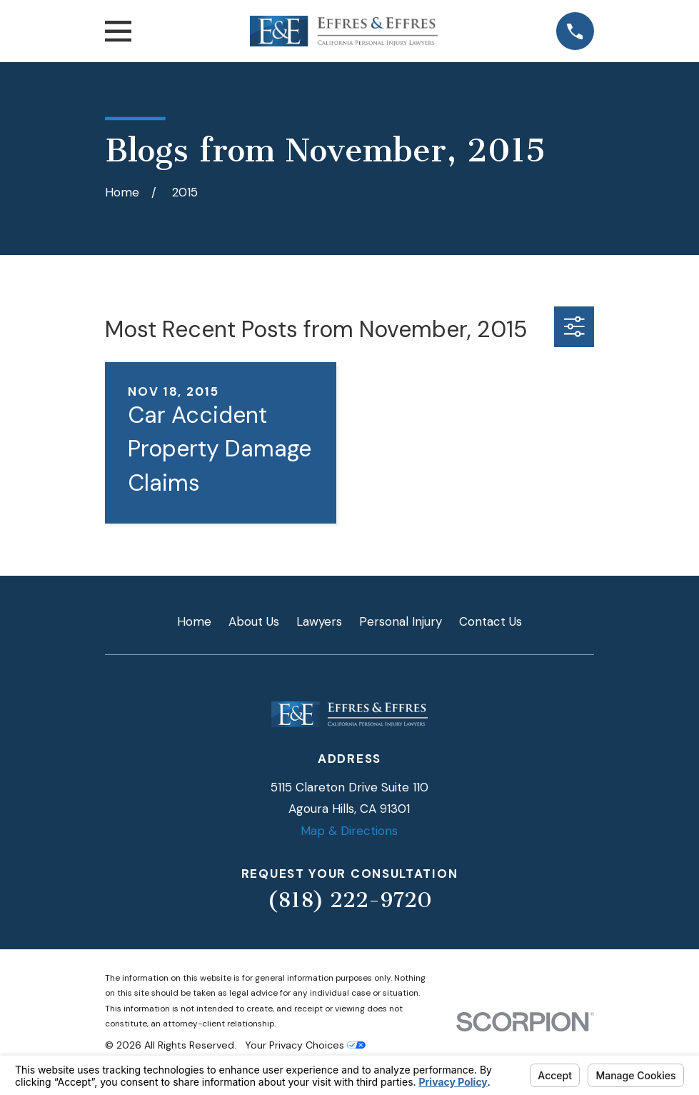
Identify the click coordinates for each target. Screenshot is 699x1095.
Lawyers (319, 621)
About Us (253, 621)
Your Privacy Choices (305, 1045)
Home (194, 621)
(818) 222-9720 (349, 900)
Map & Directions (349, 831)
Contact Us (490, 621)
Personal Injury (400, 621)
